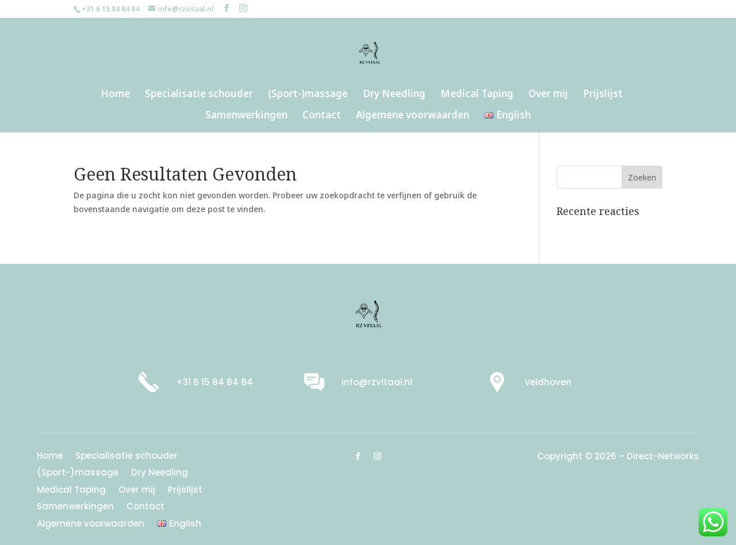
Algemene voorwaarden (412, 116)
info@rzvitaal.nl (377, 382)
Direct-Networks (663, 456)
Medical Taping (476, 95)
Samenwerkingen (246, 116)
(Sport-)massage (308, 95)
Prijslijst (603, 95)
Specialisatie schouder (199, 95)
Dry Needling (394, 95)
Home (115, 95)
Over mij (548, 95)
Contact (321, 116)
